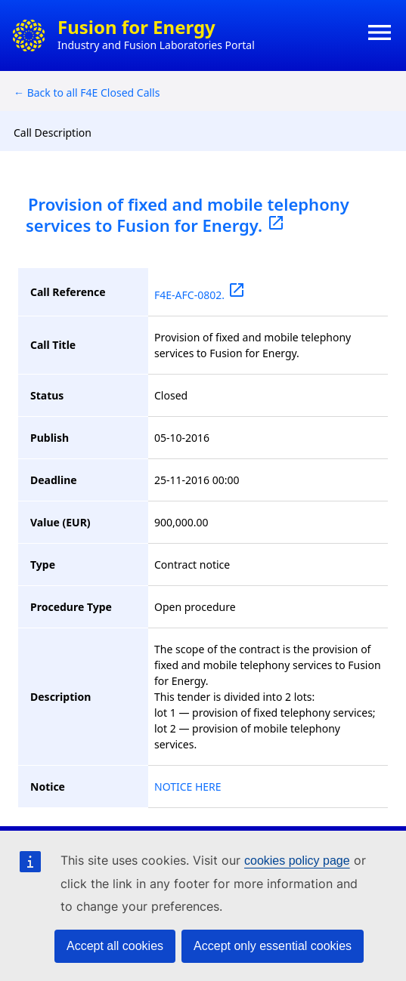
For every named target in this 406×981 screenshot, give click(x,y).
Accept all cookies (115, 945)
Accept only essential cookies (273, 945)
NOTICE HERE (188, 786)
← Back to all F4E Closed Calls (87, 92)
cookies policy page (297, 860)
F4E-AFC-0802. (200, 295)
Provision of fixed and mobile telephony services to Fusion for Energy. (187, 214)
